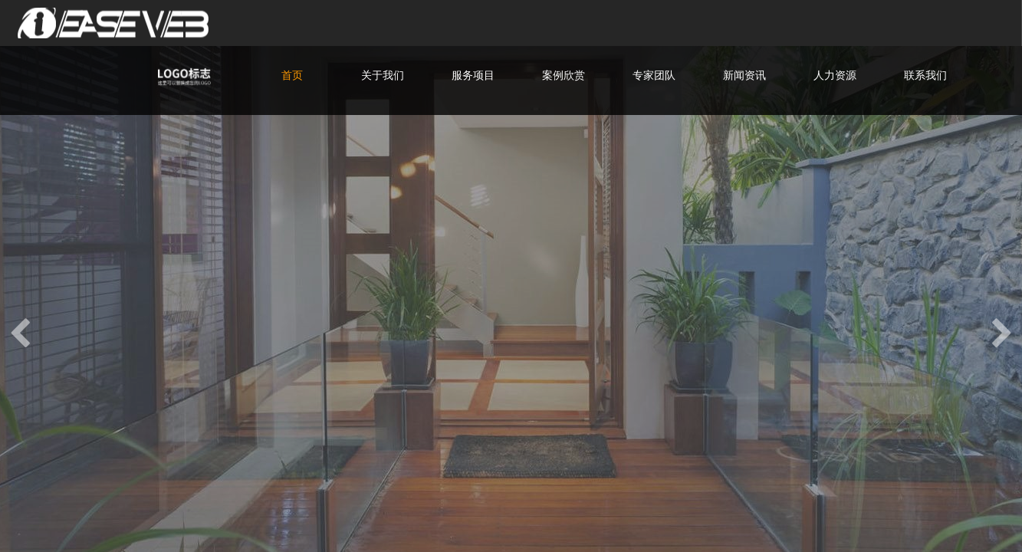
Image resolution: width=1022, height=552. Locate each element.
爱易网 (126, 23)
